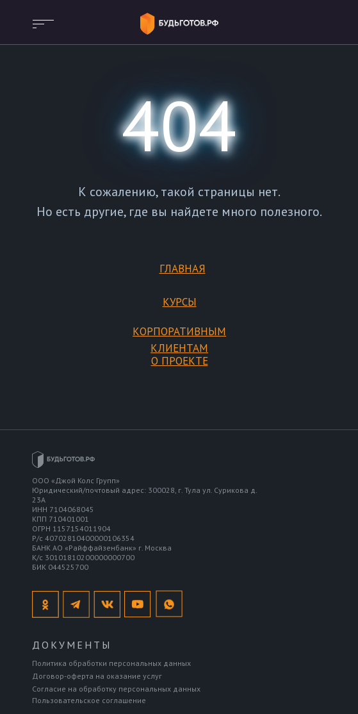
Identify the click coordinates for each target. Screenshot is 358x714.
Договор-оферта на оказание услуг (97, 676)
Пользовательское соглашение (89, 700)
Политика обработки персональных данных (111, 663)
